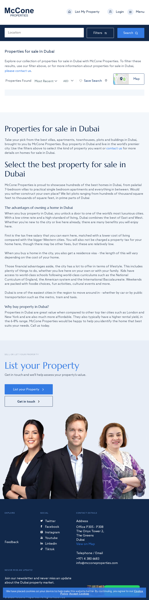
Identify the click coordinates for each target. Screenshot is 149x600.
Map (136, 79)
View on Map (85, 532)
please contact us (18, 71)
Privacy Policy (40, 580)
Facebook (50, 515)
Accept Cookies (79, 593)
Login (120, 12)
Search (130, 33)
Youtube (49, 526)
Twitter (48, 509)
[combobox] (44, 32)
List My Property (87, 12)
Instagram (50, 521)
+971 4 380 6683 (88, 547)
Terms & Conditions (17, 580)
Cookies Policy (61, 580)
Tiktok (47, 538)
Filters (100, 33)
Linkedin (48, 532)
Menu (140, 12)
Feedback (12, 530)
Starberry (135, 581)
